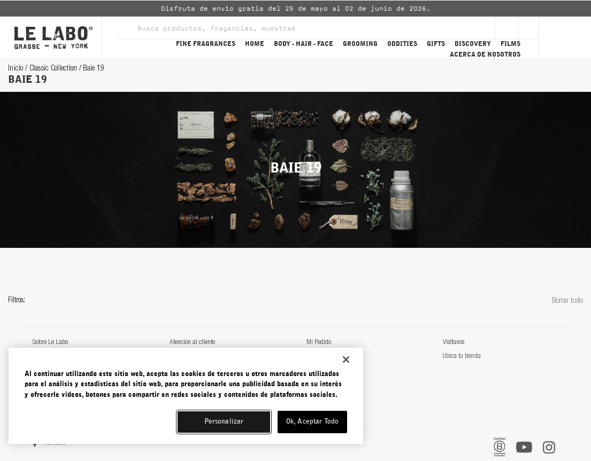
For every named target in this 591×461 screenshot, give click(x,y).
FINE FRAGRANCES (205, 44)
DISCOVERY (473, 44)
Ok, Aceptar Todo (312, 421)
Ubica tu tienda (461, 356)
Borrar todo (567, 301)
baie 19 (93, 69)
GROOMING (360, 44)
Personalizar (224, 421)
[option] (295, 9)
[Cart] (565, 38)
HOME (254, 44)
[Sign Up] (506, 28)
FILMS (510, 44)
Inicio (16, 69)
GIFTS (436, 44)
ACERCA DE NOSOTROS (485, 54)
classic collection (54, 69)
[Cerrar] (346, 359)
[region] (186, 396)
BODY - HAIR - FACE (303, 44)
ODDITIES (402, 44)
